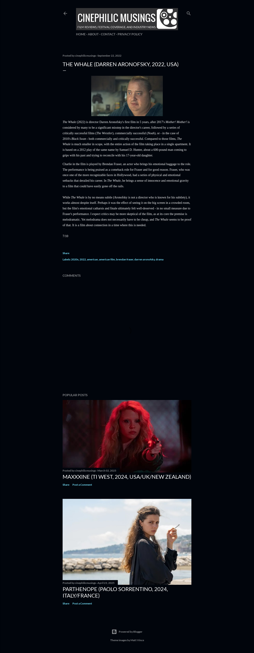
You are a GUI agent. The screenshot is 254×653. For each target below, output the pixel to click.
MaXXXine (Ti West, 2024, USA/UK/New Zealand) (127, 476)
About (93, 34)
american (92, 259)
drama (159, 259)
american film (107, 259)
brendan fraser (124, 259)
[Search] (188, 12)
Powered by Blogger (127, 631)
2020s (74, 259)
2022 (83, 259)
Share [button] (66, 253)
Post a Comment (82, 484)
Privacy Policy (130, 34)
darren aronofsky (144, 259)
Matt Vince (137, 640)
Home (81, 34)
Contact (108, 34)
